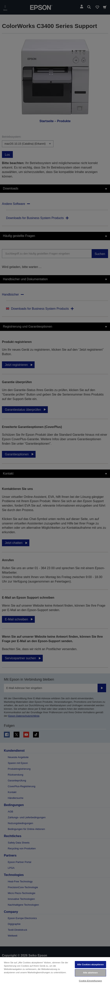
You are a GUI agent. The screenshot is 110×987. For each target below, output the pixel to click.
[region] (55, 972)
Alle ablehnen (90, 972)
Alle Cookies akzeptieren (90, 964)
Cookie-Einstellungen (90, 981)
